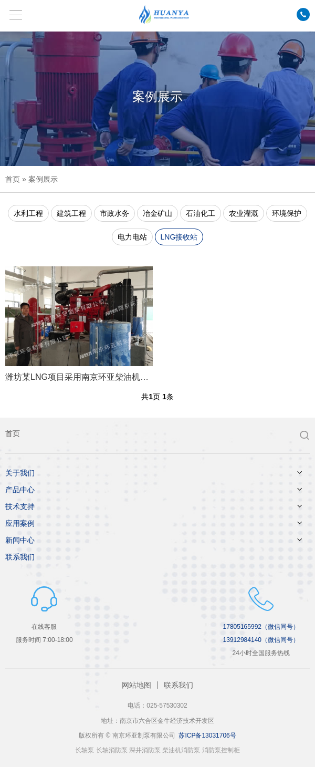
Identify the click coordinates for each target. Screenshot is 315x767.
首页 (12, 179)
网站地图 (136, 685)
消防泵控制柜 (221, 750)
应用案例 (20, 523)
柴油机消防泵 (181, 750)
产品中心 (20, 489)
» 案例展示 (39, 179)
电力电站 (132, 237)
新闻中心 (20, 540)
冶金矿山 (157, 213)
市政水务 (114, 213)
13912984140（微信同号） (261, 640)
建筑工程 (71, 213)
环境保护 (286, 213)
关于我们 (20, 473)
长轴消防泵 (112, 750)
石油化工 (200, 213)
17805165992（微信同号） (261, 626)
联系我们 (20, 557)
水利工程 (28, 213)
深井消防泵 (145, 750)
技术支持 (20, 506)
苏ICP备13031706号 (207, 735)
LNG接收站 (179, 237)
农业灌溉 (243, 213)
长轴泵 (84, 750)
